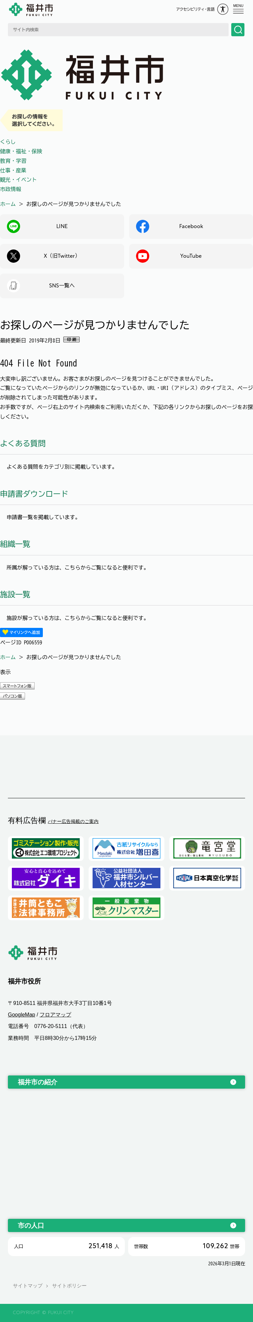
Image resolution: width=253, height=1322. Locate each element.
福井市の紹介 (37, 1082)
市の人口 (31, 1225)
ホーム (8, 204)
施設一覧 (15, 594)
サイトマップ (27, 1286)
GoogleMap (21, 1014)
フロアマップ (55, 1014)
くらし (8, 141)
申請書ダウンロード (34, 494)
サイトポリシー (69, 1286)
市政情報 (10, 189)
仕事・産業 (13, 170)
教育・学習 (13, 160)
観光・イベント (18, 179)
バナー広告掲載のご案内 (73, 821)
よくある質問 (22, 443)
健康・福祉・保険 (21, 151)
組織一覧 (15, 544)
